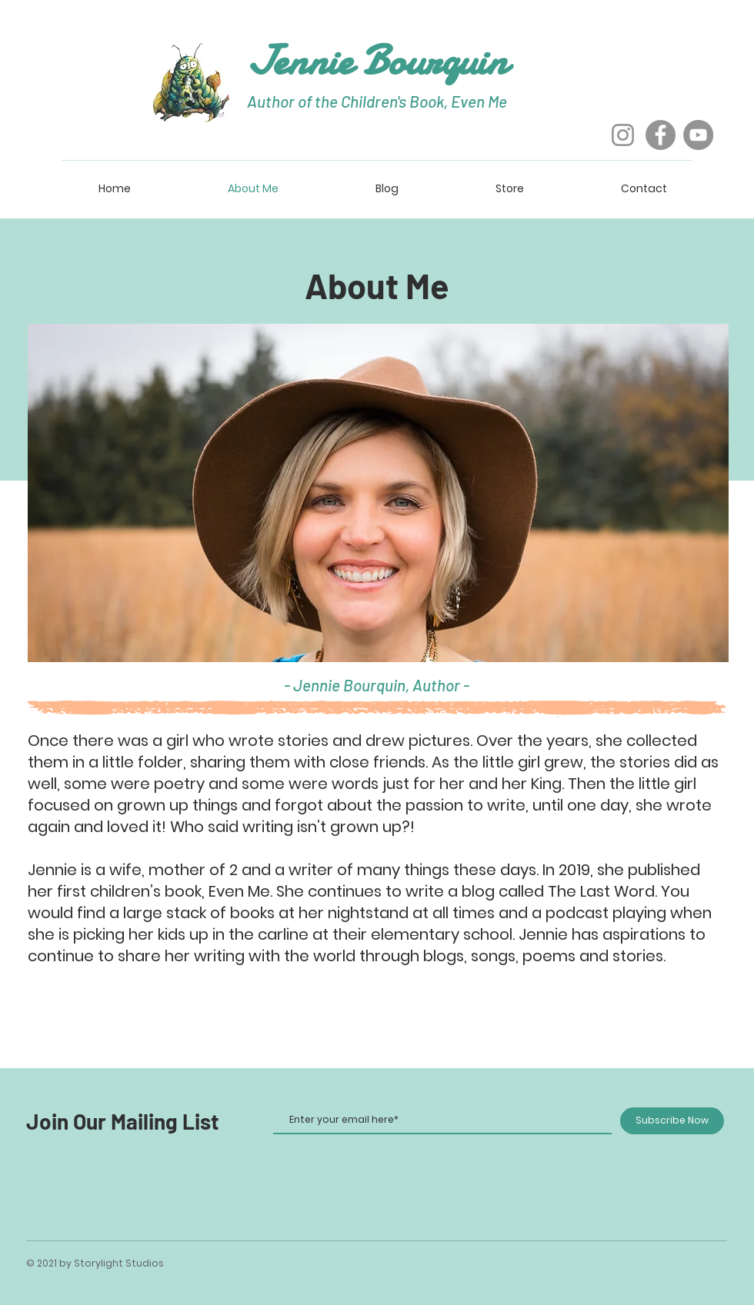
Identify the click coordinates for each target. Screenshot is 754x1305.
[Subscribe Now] (672, 1120)
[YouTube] (698, 135)
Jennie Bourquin (377, 60)
